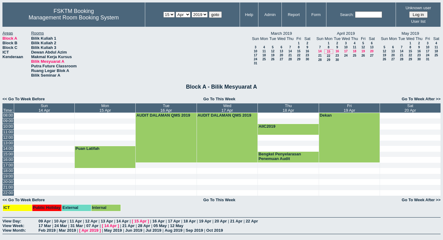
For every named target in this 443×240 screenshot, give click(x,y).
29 (298, 59)
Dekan (326, 115)
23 (307, 55)
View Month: (14, 230)
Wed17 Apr (227, 108)
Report (294, 14)
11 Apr (76, 221)
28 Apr (144, 225)
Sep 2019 (194, 230)
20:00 (8, 181)
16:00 (8, 159)
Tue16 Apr (166, 108)
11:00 (8, 132)
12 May (176, 225)
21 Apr (236, 221)
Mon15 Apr (105, 108)
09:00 (8, 120)
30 (307, 59)
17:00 (8, 165)
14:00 (8, 148)
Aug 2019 (173, 230)
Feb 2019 (47, 230)
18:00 (8, 170)
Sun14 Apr (44, 108)
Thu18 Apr (288, 108)
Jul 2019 (153, 230)
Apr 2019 (90, 230)
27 (281, 59)
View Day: (11, 221)
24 (255, 59)
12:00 (8, 137)
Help (249, 14)
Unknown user (418, 8)
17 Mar (44, 225)
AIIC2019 (266, 126)
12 (272, 51)
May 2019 (113, 230)
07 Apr (92, 225)
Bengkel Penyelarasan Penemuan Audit (279, 156)
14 (290, 51)
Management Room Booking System (74, 17)
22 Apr (252, 221)
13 (281, 51)
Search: (347, 14)
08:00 (8, 115)
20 (281, 55)
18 (264, 55)
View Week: (13, 225)
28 (290, 59)
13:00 (8, 143)
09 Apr (44, 221)
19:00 (8, 176)
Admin (270, 14)
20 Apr (220, 221)
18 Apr (189, 221)
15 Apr (140, 221)
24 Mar (60, 225)
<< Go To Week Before (23, 99)
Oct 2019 (214, 230)
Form (316, 14)
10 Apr (60, 221)
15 (298, 51)
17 (255, 55)
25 (264, 59)
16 (307, 51)
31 (255, 63)
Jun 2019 (133, 230)
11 (264, 51)
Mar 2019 (67, 230)
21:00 (8, 187)
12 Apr (91, 221)
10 (255, 51)
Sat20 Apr (410, 108)
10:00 (8, 126)
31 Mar (76, 225)
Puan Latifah (87, 148)
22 (298, 55)
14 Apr (122, 221)
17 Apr (174, 221)
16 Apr (158, 221)
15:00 (8, 154)
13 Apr (107, 221)
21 (290, 55)
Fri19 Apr (349, 108)
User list (418, 21)
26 (272, 59)
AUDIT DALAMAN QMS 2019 (163, 115)
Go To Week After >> (421, 99)
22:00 (8, 192)
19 (272, 55)
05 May (160, 225)
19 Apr (205, 221)
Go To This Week (219, 99)
